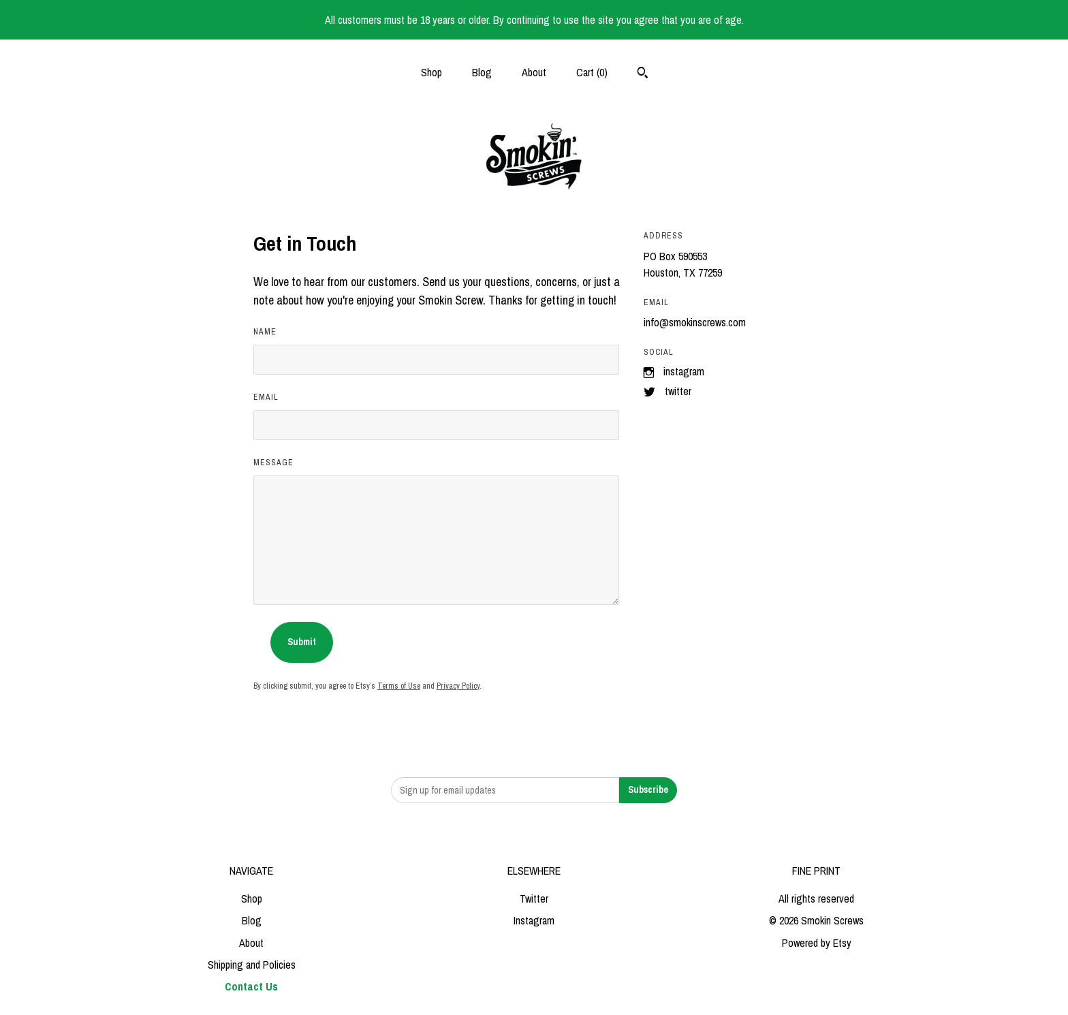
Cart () (592, 72)
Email (266, 397)
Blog (482, 72)
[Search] (643, 74)
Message (273, 462)
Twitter (678, 391)
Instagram (683, 371)
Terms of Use (398, 686)
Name (265, 331)
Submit (301, 642)
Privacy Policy (458, 686)
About (534, 72)
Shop (431, 72)
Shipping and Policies (252, 964)
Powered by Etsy (816, 942)
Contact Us (251, 986)
